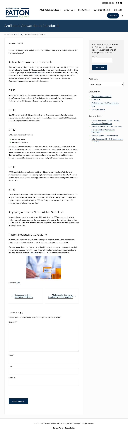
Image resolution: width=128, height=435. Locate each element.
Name (11, 355)
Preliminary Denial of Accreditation (105, 103)
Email (11, 366)
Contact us (34, 253)
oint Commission (39, 73)
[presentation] (24, 393)
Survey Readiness (98, 109)
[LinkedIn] (121, 4)
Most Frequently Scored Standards (105, 136)
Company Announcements (101, 96)
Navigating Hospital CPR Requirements (107, 126)
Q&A (18, 282)
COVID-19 (96, 99)
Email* (102, 59)
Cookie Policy (70, 428)
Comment (13, 322)
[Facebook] (117, 4)
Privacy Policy (58, 428)
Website (12, 378)
